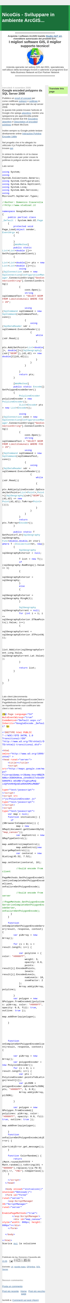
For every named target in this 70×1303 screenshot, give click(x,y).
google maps (20, 1267)
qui (11, 148)
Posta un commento (12, 1286)
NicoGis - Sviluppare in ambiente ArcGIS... (28, 17)
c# (12, 1267)
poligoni (23, 101)
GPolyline (31, 1267)
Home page (24, 1292)
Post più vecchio (36, 1291)
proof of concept (23, 98)
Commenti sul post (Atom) (25, 1300)
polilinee (33, 101)
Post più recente (10, 1291)
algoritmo (26, 113)
